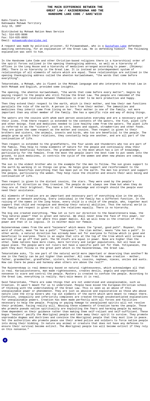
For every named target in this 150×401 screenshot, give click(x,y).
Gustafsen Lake (115, 51)
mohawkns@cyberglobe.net (29, 45)
